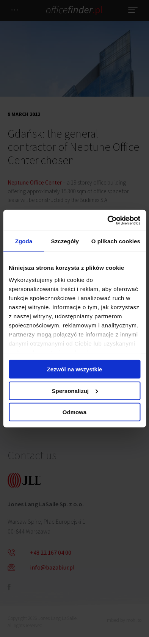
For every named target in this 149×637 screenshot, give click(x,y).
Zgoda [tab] (24, 241)
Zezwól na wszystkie (74, 369)
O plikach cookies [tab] (115, 241)
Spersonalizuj (75, 390)
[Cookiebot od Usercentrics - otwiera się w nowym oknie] (107, 220)
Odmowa (74, 412)
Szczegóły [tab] (65, 241)
